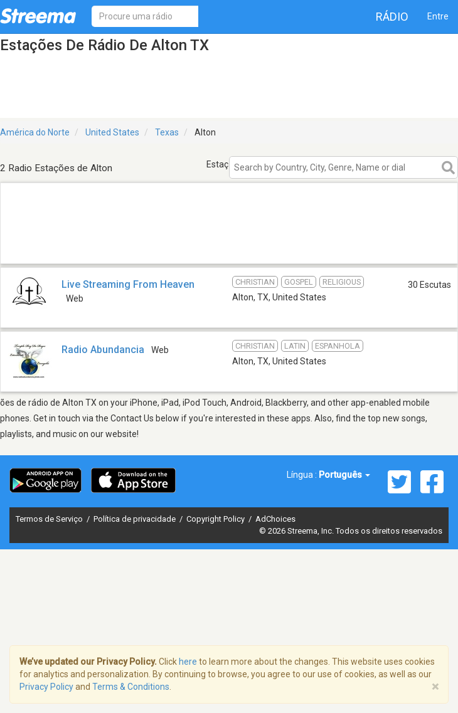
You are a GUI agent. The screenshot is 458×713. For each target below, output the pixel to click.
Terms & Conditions (130, 687)
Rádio (392, 16)
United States (112, 132)
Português (344, 475)
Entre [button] (438, 16)
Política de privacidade (135, 519)
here (188, 662)
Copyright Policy (216, 519)
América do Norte (35, 132)
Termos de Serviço (50, 519)
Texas (167, 132)
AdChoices (275, 519)
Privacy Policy (46, 687)
